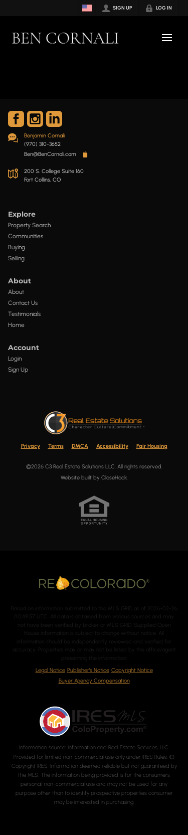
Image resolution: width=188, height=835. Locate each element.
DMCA (80, 446)
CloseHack (114, 477)
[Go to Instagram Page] (35, 119)
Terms (56, 446)
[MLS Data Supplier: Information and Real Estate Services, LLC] (94, 721)
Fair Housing (151, 446)
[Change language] (87, 8)
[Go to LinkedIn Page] (54, 119)
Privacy (30, 446)
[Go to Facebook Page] (16, 119)
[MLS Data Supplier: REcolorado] (94, 583)
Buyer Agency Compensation (94, 681)
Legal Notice (50, 670)
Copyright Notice (132, 670)
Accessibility (112, 446)
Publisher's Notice (88, 670)
